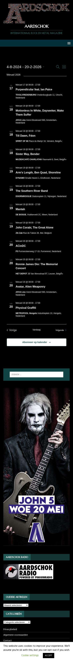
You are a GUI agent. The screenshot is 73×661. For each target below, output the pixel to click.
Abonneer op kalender (34, 342)
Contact (7, 641)
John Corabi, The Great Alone (34, 227)
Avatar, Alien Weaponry (30, 286)
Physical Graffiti (26, 307)
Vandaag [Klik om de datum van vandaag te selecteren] (36, 330)
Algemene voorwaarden (15, 635)
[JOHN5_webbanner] (36, 549)
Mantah (20, 209)
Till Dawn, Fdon (25, 135)
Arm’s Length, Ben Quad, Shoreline (38, 172)
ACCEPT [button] (48, 655)
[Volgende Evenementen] (60, 330)
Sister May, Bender (28, 154)
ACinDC (21, 245)
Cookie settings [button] (30, 655)
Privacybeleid (10, 629)
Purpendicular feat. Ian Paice (34, 89)
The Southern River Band (32, 190)
